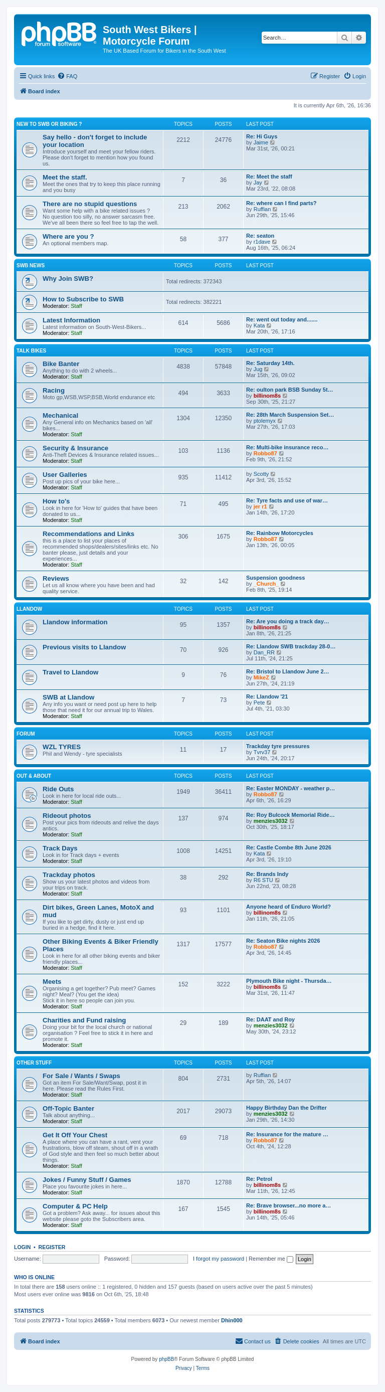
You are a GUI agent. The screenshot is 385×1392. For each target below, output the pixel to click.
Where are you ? (68, 236)
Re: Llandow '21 (267, 696)
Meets (52, 981)
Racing (54, 390)
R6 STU (263, 880)
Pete (259, 703)
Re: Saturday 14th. (270, 363)
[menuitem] (67, 76)
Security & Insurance (75, 448)
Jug (258, 369)
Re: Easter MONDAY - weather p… (290, 788)
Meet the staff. (65, 177)
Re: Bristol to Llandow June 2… (287, 671)
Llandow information (75, 622)
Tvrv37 (262, 752)
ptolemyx (265, 421)
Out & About (34, 776)
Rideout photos (67, 815)
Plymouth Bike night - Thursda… (289, 981)
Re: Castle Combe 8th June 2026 (288, 847)
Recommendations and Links (88, 534)
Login (22, 1247)
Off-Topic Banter (68, 1108)
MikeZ (261, 677)
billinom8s (267, 396)
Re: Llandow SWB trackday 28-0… (291, 646)
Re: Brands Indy (267, 874)
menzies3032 (271, 821)
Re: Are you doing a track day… (287, 621)
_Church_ (266, 584)
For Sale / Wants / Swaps (81, 1076)
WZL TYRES (62, 747)
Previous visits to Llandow (84, 647)
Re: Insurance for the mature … (287, 1134)
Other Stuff (34, 1063)
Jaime (261, 142)
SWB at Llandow (68, 697)
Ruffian (262, 209)
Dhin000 (232, 1320)
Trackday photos (69, 875)
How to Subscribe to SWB (83, 299)
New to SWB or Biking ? (49, 124)
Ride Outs (58, 789)
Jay (258, 183)
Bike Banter (61, 364)
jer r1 (260, 506)
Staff (76, 306)
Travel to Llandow (70, 672)
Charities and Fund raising (84, 1020)
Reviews (56, 578)
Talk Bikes (31, 351)
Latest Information (71, 320)
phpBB (166, 1359)
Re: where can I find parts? (281, 203)
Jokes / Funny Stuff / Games (87, 1179)
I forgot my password (218, 1259)
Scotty (261, 474)
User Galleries (65, 474)
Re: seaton (260, 236)
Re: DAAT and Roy (270, 1019)
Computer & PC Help (75, 1206)
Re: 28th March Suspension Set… (290, 415)
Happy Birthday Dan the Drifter (286, 1108)
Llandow (29, 609)
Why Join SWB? (68, 278)
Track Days (60, 848)
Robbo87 (265, 453)
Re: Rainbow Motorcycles (279, 533)
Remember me (271, 1259)
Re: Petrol (259, 1179)
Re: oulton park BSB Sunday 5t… (289, 390)
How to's (56, 501)
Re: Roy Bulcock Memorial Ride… (290, 815)
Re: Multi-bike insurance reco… (287, 447)
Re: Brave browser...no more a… (288, 1205)
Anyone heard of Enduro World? (288, 907)
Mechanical (60, 415)
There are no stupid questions (90, 204)
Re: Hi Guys (261, 136)
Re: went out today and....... (281, 319)
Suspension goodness (275, 578)
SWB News (31, 265)
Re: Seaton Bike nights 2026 (283, 941)
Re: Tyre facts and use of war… (287, 500)
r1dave (262, 242)
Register (52, 1247)
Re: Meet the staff (269, 176)
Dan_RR (264, 652)
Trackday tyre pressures (278, 746)
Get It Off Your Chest (75, 1135)
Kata (259, 325)
